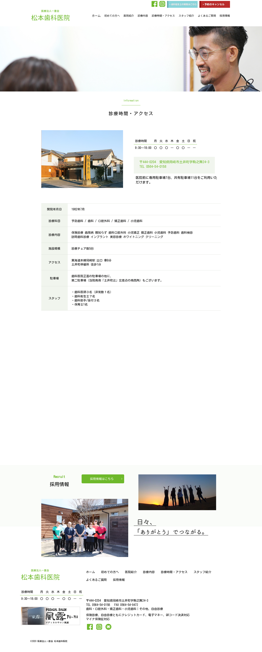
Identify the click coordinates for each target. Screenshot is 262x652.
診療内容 (143, 15)
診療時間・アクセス (163, 15)
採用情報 (225, 15)
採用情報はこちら (102, 478)
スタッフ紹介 (186, 15)
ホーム (96, 15)
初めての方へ (112, 15)
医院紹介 (129, 15)
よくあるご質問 (207, 15)
